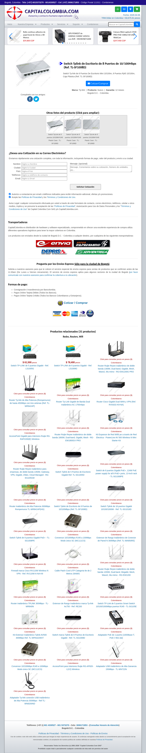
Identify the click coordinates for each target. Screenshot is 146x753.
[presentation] (91, 178)
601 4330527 (50, 725)
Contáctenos (107, 2)
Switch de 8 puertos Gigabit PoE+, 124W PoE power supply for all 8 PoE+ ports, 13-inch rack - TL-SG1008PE (116, 473)
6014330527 (51, 2)
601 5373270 (63, 725)
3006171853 (73, 2)
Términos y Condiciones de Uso (61, 197)
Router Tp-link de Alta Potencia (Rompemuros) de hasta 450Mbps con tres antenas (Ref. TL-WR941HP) (29, 403)
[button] (135, 36)
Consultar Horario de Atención (104, 725)
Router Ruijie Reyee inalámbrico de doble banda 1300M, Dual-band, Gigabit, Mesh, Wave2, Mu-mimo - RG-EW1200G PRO (116, 369)
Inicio (9, 24)
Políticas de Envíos (99, 733)
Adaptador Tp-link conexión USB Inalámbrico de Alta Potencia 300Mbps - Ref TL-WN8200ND (30, 700)
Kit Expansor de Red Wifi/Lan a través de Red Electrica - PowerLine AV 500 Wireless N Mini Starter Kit (116, 437)
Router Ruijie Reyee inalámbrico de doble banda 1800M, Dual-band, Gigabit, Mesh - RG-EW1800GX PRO (73, 437)
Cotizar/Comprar (98, 83)
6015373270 (38, 2)
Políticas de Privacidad (32, 197)
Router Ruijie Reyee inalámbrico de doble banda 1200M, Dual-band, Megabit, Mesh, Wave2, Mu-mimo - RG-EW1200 (116, 572)
